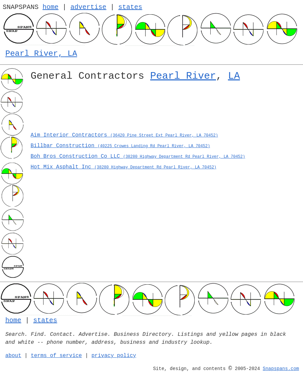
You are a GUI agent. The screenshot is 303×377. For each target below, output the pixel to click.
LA (234, 76)
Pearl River (183, 76)
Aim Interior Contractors (124, 135)
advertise (88, 7)
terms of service (56, 356)
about (13, 356)
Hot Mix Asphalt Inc (123, 167)
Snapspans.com (281, 368)
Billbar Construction (120, 146)
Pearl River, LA (41, 53)
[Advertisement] (164, 108)
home (50, 7)
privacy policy (113, 356)
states (130, 7)
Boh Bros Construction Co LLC (138, 156)
